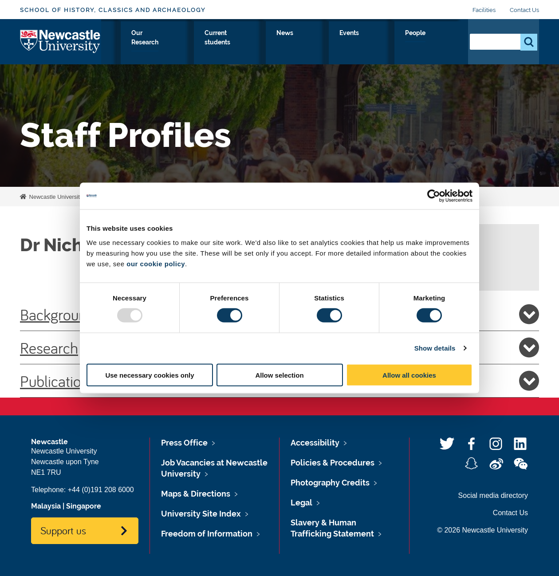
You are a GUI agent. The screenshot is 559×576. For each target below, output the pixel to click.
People (441, 43)
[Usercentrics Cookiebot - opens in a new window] (433, 196)
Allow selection (279, 375)
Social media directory (493, 495)
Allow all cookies (409, 375)
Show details (435, 348)
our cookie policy (155, 263)
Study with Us (187, 43)
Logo (60, 41)
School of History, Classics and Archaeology (112, 10)
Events (403, 43)
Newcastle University (55, 196)
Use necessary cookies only (149, 375)
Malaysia (46, 506)
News (368, 43)
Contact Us (524, 10)
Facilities (484, 10)
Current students (315, 43)
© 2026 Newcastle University (482, 530)
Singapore (83, 506)
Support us (63, 530)
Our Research (248, 43)
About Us (133, 43)
